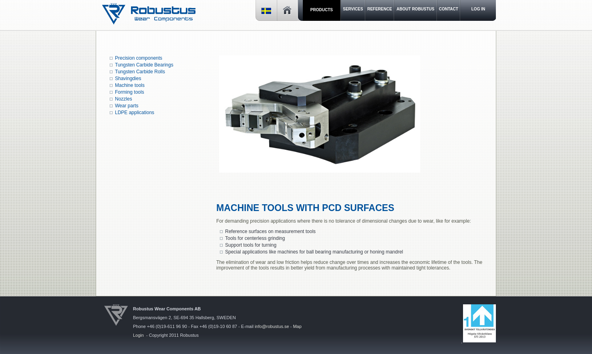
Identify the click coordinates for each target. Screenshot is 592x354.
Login (138, 335)
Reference (379, 9)
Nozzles (123, 99)
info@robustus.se (272, 326)
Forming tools (130, 92)
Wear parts (126, 106)
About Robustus (415, 9)
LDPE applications (134, 112)
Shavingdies (128, 78)
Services (353, 9)
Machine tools (130, 85)
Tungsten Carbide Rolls (140, 71)
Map (297, 326)
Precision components (138, 58)
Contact (448, 9)
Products (321, 10)
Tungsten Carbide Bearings (144, 65)
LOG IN (478, 9)
